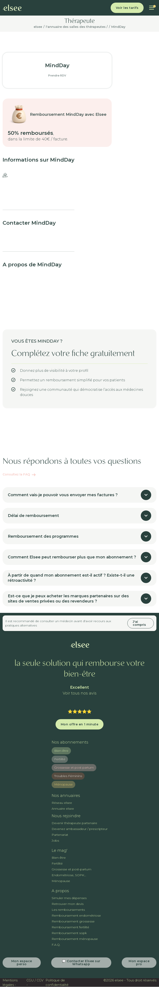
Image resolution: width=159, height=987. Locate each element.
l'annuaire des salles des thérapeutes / (77, 27)
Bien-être (61, 751)
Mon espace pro (139, 962)
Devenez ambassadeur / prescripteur (80, 829)
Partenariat (60, 835)
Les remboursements (68, 910)
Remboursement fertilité (70, 927)
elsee (38, 27)
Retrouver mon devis (68, 904)
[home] (12, 8)
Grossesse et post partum (74, 767)
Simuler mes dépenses (69, 898)
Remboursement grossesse (73, 921)
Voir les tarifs (127, 8)
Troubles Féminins (68, 776)
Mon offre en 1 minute (79, 724)
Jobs (55, 840)
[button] (151, 8)
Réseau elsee (62, 803)
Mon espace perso (21, 962)
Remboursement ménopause (75, 939)
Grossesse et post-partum (71, 869)
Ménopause (63, 784)
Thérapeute (79, 21)
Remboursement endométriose (76, 915)
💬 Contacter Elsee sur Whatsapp (81, 962)
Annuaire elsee (63, 809)
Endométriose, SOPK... (69, 875)
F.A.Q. (56, 945)
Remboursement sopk (69, 933)
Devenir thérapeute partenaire (74, 823)
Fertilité (59, 759)
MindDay (118, 27)
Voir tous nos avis (80, 693)
